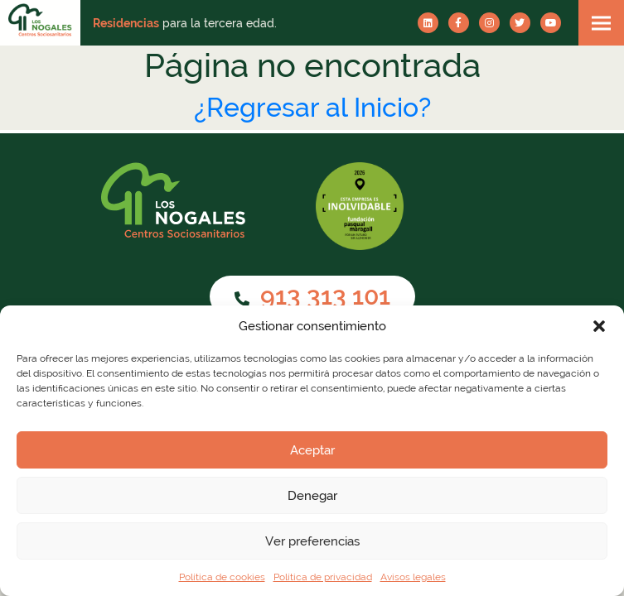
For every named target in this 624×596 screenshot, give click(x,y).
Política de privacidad (322, 577)
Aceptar (312, 450)
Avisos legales (413, 577)
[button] (599, 326)
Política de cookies (222, 577)
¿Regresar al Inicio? (312, 107)
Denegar (312, 495)
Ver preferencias (312, 541)
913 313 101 (312, 295)
